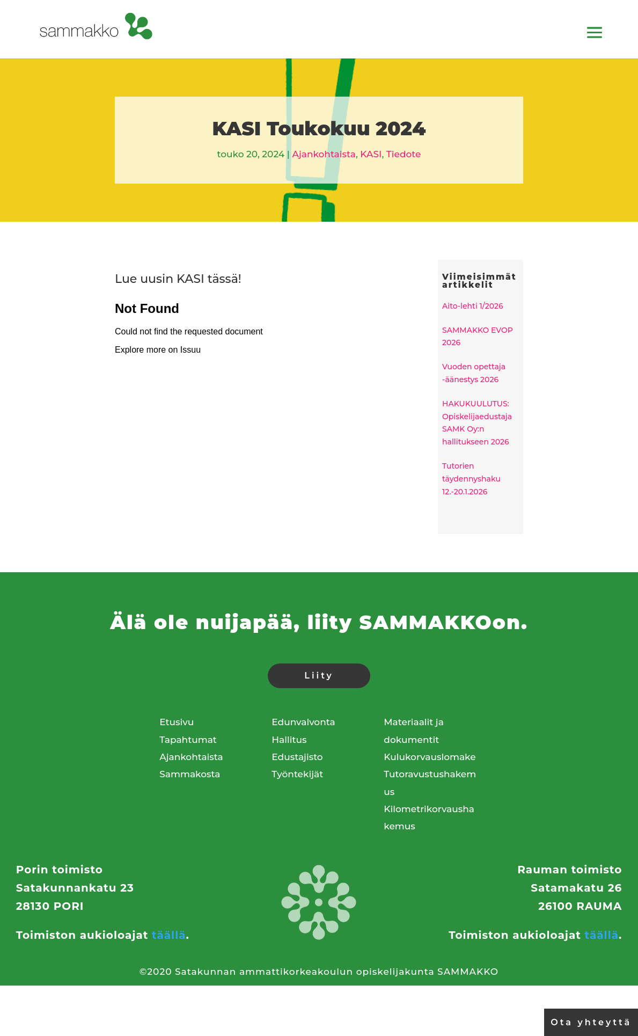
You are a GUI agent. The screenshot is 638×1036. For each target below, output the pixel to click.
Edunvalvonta (303, 722)
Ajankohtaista (323, 154)
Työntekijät (297, 774)
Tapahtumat (188, 739)
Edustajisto (297, 757)
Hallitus (289, 739)
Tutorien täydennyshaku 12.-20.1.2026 (471, 479)
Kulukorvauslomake (429, 757)
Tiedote (403, 154)
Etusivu (176, 722)
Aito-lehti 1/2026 (472, 306)
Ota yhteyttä (591, 1022)
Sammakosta (189, 774)
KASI (371, 154)
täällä (169, 960)
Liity (318, 675)
